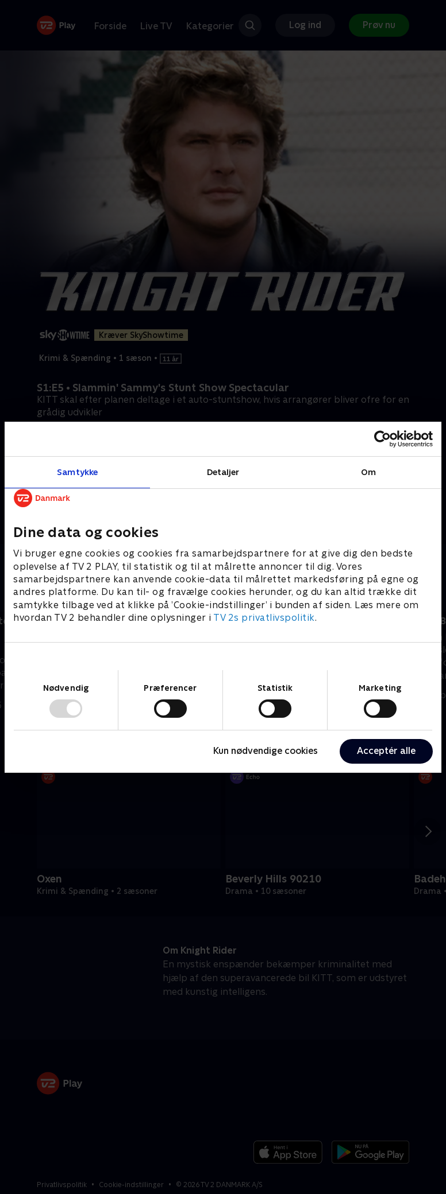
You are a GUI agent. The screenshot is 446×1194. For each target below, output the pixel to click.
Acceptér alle (386, 750)
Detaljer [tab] (223, 471)
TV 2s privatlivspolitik (264, 617)
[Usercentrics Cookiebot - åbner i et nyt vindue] (382, 438)
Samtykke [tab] (77, 471)
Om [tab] (368, 471)
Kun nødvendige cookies (265, 750)
